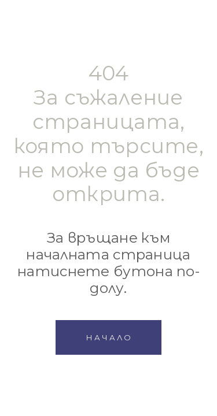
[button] (108, 337)
